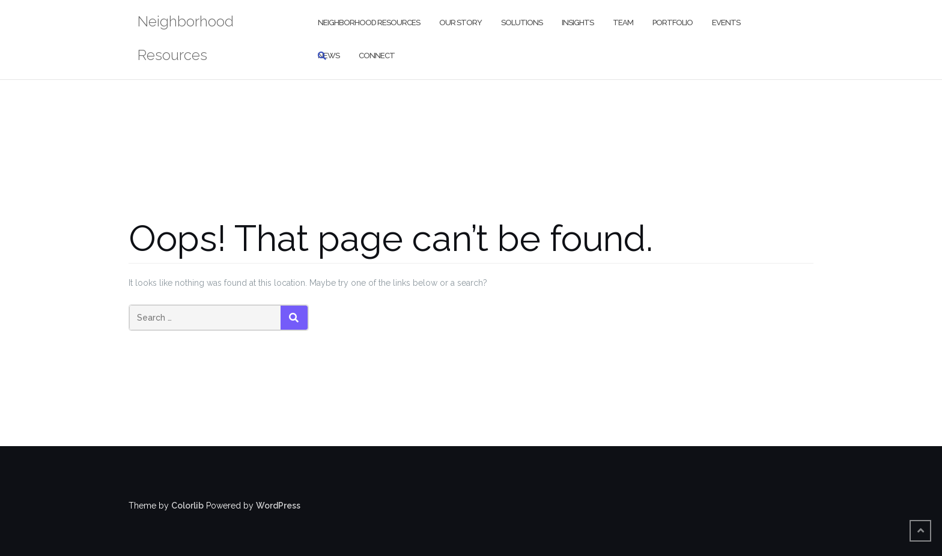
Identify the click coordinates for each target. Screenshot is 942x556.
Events (726, 22)
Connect (377, 55)
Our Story (460, 22)
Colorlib (187, 505)
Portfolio (672, 22)
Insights (578, 22)
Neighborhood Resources (369, 22)
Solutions (521, 22)
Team (623, 22)
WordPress (278, 505)
